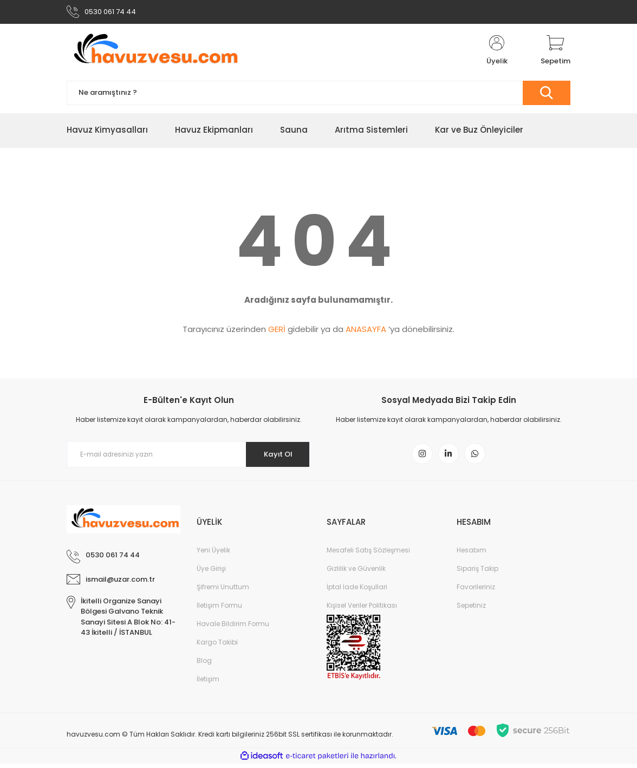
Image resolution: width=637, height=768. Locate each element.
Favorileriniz (476, 591)
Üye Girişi (211, 572)
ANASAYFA (366, 331)
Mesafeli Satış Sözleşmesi (368, 554)
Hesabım (471, 554)
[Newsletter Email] (188, 457)
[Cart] (555, 53)
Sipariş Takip (477, 572)
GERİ (276, 331)
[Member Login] (496, 53)
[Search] (318, 95)
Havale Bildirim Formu (233, 628)
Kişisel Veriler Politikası (362, 609)
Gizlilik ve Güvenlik (356, 572)
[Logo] (153, 53)
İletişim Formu (219, 609)
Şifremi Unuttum (223, 591)
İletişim (208, 683)
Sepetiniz (471, 609)
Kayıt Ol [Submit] (274, 456)
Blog (204, 664)
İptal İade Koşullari (357, 591)
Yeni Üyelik (213, 554)
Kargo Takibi (217, 646)
